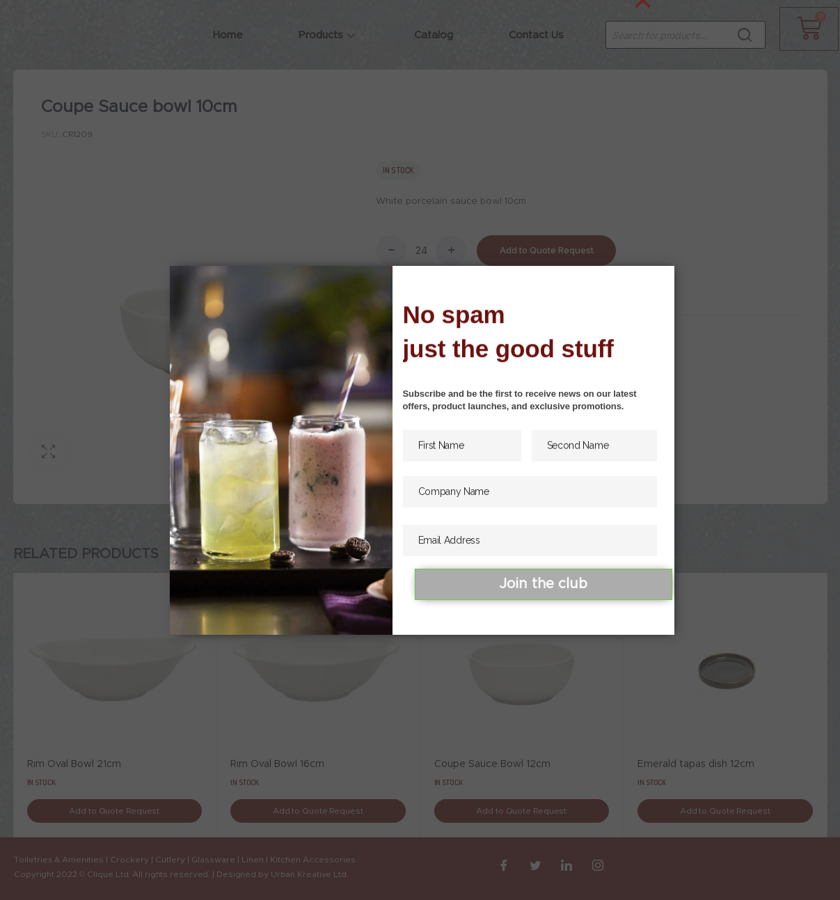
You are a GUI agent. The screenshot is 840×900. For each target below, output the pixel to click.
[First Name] (462, 453)
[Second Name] (594, 453)
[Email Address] (530, 552)
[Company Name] (530, 503)
